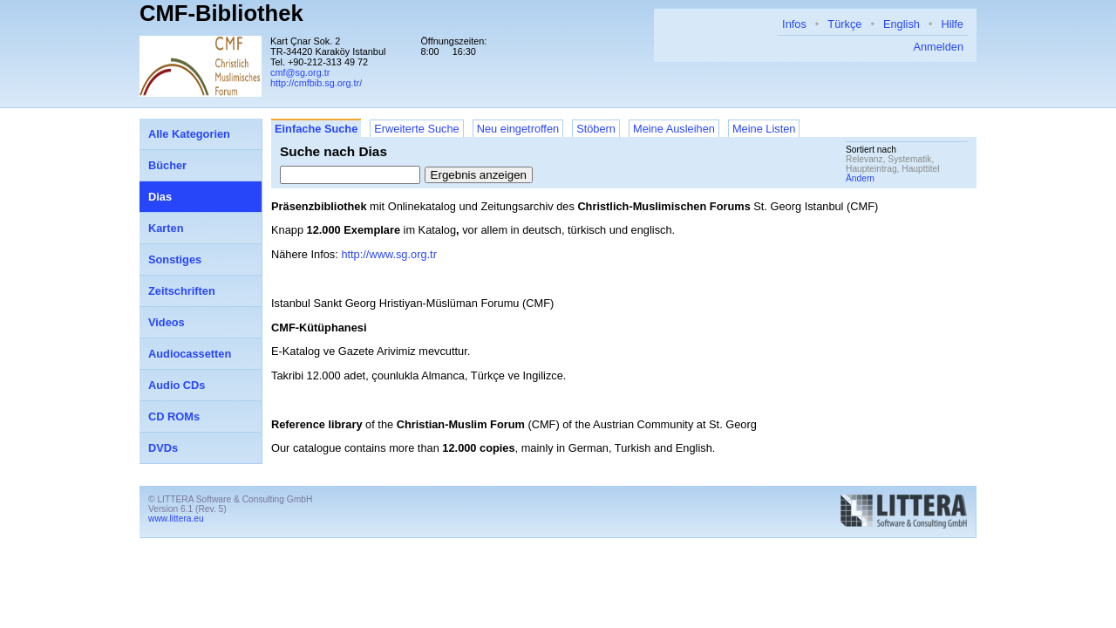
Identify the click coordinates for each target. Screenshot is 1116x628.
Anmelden (938, 46)
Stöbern (596, 128)
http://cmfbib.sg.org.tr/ (316, 83)
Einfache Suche (316, 128)
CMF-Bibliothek (221, 13)
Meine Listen (764, 128)
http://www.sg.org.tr (389, 254)
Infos (794, 24)
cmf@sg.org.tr (300, 72)
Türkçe (844, 24)
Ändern (860, 178)
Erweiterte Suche (416, 128)
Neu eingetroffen (518, 128)
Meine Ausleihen (674, 128)
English (901, 24)
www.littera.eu (176, 518)
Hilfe (952, 24)
